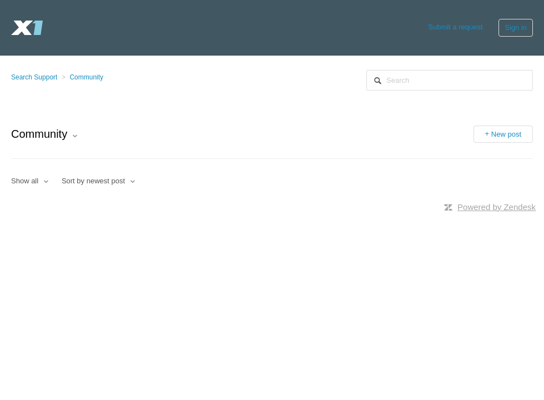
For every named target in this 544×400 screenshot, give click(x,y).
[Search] (449, 80)
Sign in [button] (516, 27)
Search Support (34, 77)
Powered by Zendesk (496, 207)
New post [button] (506, 134)
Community (86, 77)
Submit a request (455, 27)
